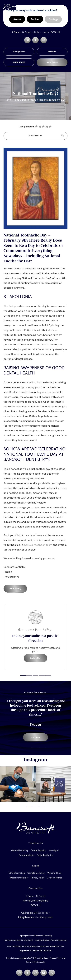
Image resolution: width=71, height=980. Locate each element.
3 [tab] (35, 675)
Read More (35, 737)
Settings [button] (53, 19)
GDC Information (17, 873)
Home (8, 99)
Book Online (52, 62)
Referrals (52, 51)
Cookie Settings (54, 877)
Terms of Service (33, 962)
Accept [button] (17, 19)
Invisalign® (54, 850)
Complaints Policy (36, 873)
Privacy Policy (37, 877)
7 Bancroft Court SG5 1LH (35, 900)
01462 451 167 (19, 62)
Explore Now (35, 658)
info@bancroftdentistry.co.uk (35, 917)
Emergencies (19, 51)
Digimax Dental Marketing (54, 940)
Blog (16, 99)
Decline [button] (35, 19)
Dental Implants (26, 855)
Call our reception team (38, 545)
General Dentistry (19, 850)
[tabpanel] (35, 637)
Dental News (29, 99)
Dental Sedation (38, 850)
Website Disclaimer (19, 877)
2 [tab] (29, 675)
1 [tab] (23, 675)
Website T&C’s (54, 873)
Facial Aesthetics (45, 855)
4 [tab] (42, 675)
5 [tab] (48, 675)
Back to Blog (15, 588)
